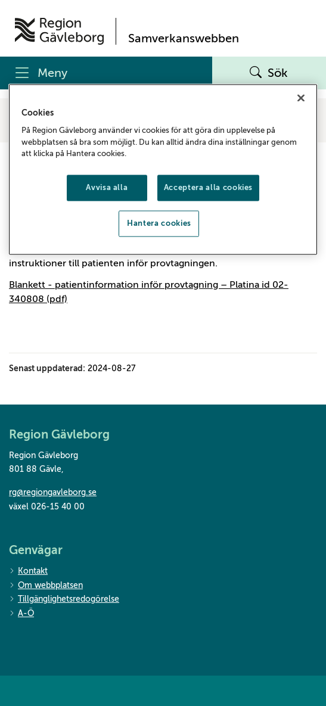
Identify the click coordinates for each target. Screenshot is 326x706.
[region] (163, 169)
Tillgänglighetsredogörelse (64, 600)
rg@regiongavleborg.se (53, 492)
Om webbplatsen (46, 586)
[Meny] (106, 73)
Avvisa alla (107, 187)
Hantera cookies (159, 223)
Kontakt (28, 572)
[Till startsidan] (59, 31)
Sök (269, 73)
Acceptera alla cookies (208, 187)
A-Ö (21, 614)
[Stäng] (301, 98)
